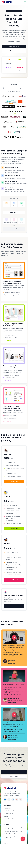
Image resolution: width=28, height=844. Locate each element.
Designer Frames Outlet (9, 819)
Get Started (14, 481)
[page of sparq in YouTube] (20, 799)
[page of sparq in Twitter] (8, 799)
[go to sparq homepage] (6, 2)
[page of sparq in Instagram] (16, 799)
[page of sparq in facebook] (5, 799)
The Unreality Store (8, 813)
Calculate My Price (14, 606)
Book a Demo (14, 51)
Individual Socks (7, 808)
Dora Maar (6, 816)
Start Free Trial (14, 46)
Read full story (12, 663)
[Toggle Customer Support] (23, 839)
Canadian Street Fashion (10, 810)
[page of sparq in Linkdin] (12, 799)
